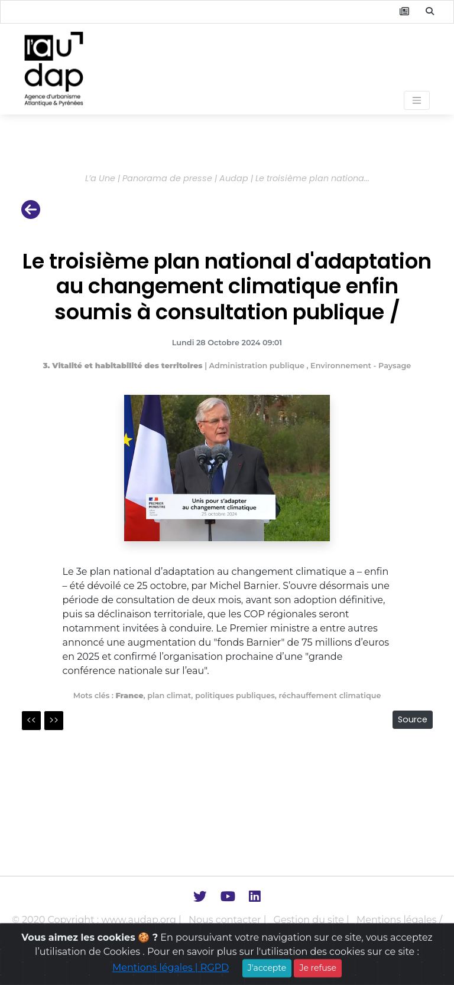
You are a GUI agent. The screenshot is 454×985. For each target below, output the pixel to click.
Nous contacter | (229, 919)
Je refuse (317, 974)
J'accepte (267, 974)
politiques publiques (235, 695)
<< (31, 720)
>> (54, 720)
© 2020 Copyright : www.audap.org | (98, 919)
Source (412, 719)
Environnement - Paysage (360, 365)
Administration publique (258, 365)
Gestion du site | (313, 919)
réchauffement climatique (329, 695)
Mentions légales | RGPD (170, 974)
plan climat (169, 695)
